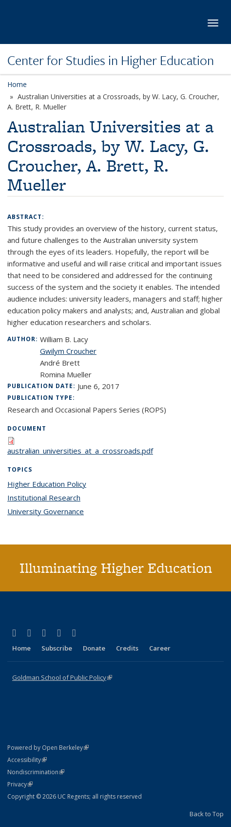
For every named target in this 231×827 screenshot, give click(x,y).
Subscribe (56, 648)
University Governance (45, 511)
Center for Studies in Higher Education (110, 60)
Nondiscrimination (35, 772)
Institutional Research (43, 497)
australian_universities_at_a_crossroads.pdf (80, 451)
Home (17, 84)
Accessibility (27, 760)
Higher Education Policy (46, 484)
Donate (94, 648)
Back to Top (207, 813)
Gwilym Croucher (68, 351)
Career (160, 648)
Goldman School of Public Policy (62, 677)
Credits (127, 648)
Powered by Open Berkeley (48, 747)
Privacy (20, 784)
